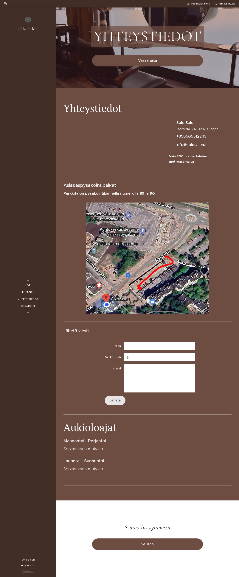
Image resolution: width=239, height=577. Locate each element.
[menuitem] (28, 285)
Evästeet (28, 571)
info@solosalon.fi (200, 3)
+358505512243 (226, 3)
